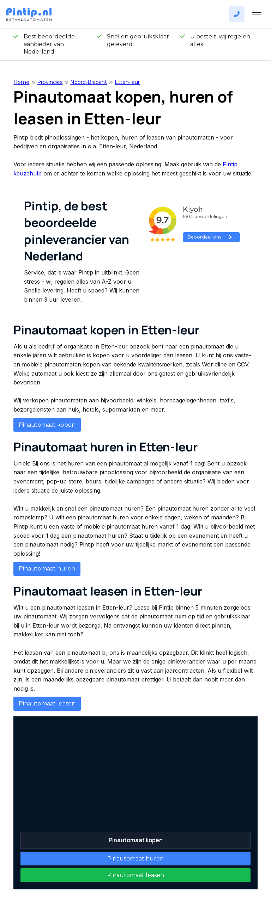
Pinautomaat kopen (47, 424)
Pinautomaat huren (47, 568)
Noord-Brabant (88, 82)
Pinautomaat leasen (47, 703)
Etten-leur (127, 82)
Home (21, 82)
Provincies (49, 82)
